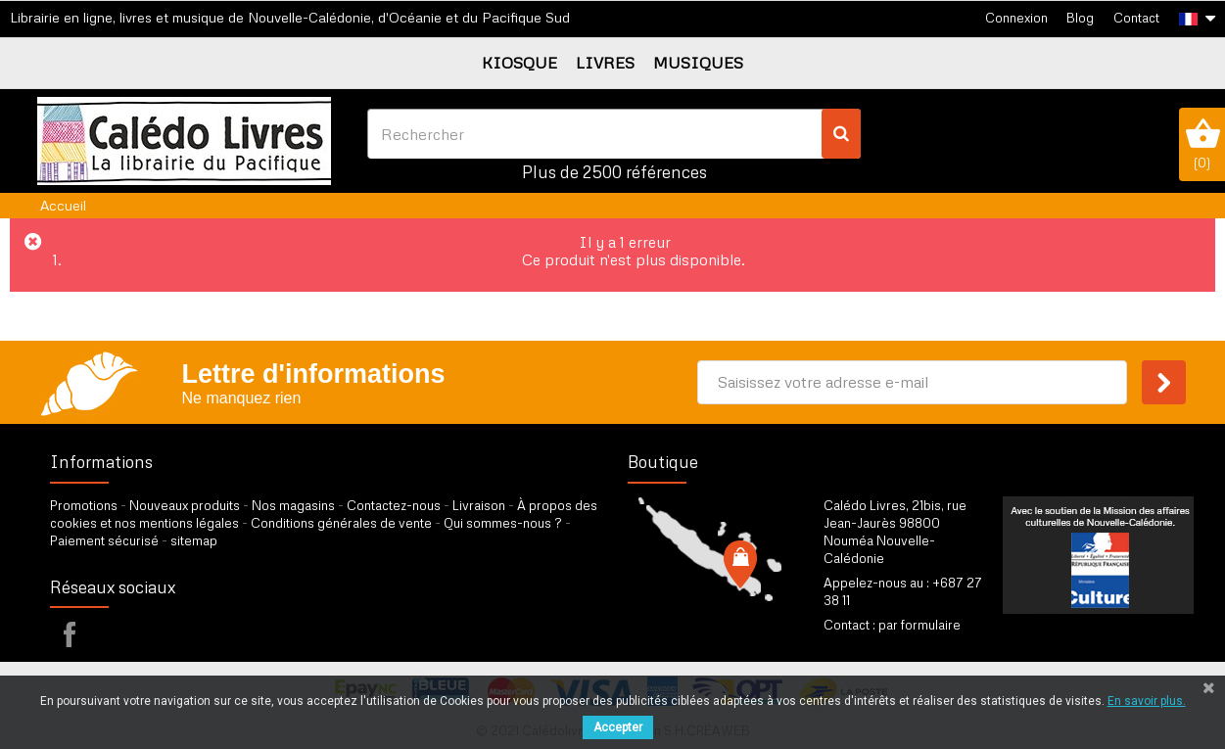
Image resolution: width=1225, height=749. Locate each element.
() (1202, 143)
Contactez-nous (394, 505)
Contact (1136, 17)
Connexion (1016, 17)
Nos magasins (293, 505)
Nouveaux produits (184, 505)
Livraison (478, 505)
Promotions (84, 505)
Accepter (617, 727)
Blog (1080, 17)
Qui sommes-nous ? (503, 523)
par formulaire (919, 624)
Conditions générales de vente (341, 523)
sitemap (193, 540)
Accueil (63, 205)
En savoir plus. (1146, 701)
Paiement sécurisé (104, 540)
